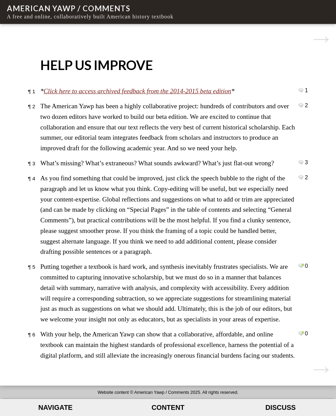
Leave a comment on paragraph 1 (301, 90)
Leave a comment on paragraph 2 (301, 105)
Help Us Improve (96, 65)
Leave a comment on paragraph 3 (301, 162)
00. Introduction (321, 39)
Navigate (55, 407)
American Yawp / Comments (68, 8)
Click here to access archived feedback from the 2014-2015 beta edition (137, 91)
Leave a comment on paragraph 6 (301, 333)
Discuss (280, 407)
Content (168, 407)
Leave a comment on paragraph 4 (301, 177)
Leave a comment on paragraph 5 (301, 265)
